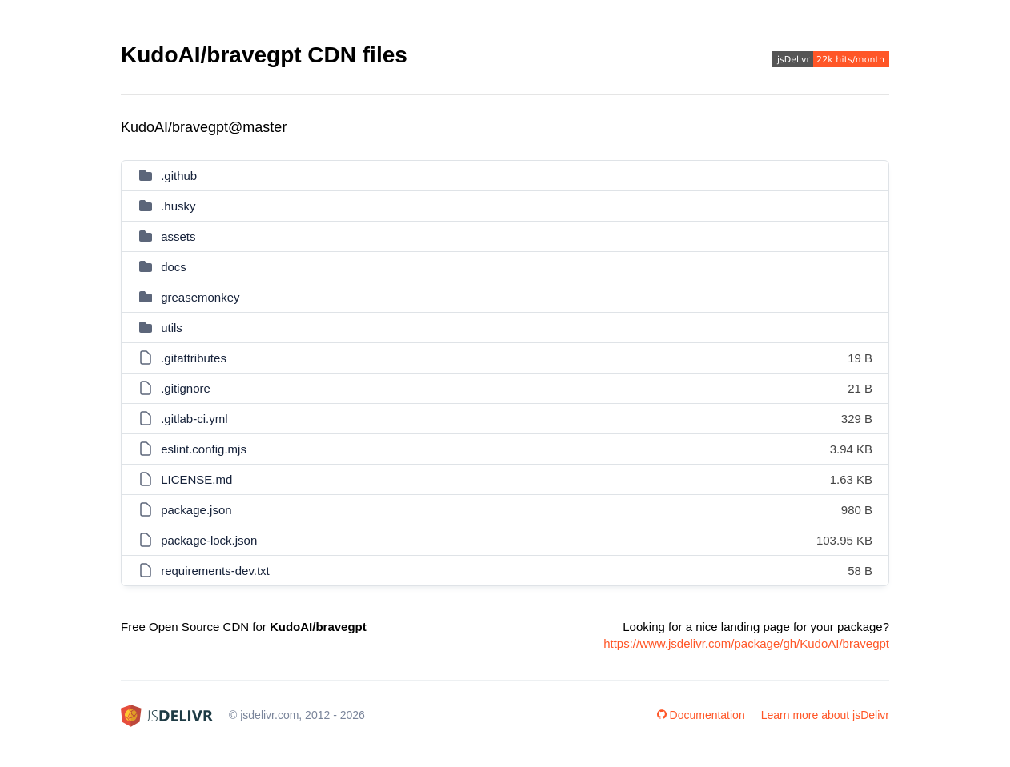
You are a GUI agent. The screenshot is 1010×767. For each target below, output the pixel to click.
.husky (178, 206)
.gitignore (185, 388)
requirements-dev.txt (215, 570)
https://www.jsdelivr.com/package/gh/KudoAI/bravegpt (746, 643)
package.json (196, 510)
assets (178, 236)
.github (179, 175)
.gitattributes (193, 358)
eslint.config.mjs (203, 449)
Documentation (701, 715)
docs (173, 267)
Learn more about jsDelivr (825, 715)
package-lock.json (209, 540)
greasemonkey (200, 297)
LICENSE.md (196, 479)
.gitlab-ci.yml (194, 418)
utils (171, 327)
